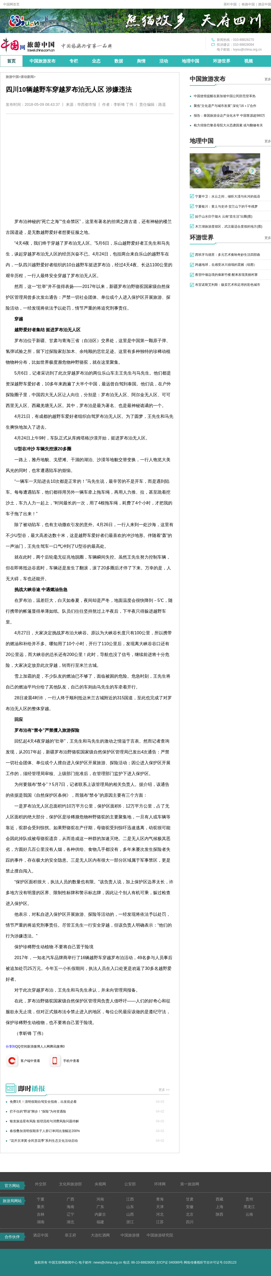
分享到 (10, 1046)
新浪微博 (33, 1046)
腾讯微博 (56, 1046)
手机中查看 (71, 1061)
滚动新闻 (27, 77)
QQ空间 (21, 1046)
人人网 (45, 1046)
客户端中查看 (30, 1061)
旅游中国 (12, 77)
